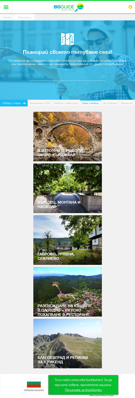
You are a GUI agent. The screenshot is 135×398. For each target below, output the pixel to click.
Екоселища (126, 103)
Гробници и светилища (66, 103)
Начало (7, 17)
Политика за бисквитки (83, 390)
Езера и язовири (90, 103)
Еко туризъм (110, 103)
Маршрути (24, 17)
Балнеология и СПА (40, 103)
